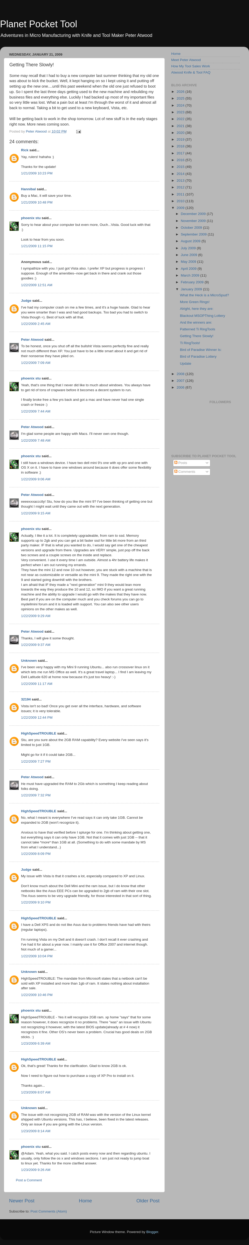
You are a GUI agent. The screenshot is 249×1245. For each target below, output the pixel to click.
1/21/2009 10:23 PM (37, 173)
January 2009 (192, 289)
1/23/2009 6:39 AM (35, 1043)
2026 (181, 92)
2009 (181, 208)
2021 (181, 126)
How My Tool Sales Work (190, 66)
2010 (181, 201)
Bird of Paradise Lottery (198, 356)
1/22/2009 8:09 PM (36, 854)
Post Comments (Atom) (49, 1211)
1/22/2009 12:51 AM (36, 285)
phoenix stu (31, 218)
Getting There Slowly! (196, 336)
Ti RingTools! (190, 343)
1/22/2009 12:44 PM (37, 717)
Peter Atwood (32, 340)
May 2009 (189, 262)
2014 (181, 174)
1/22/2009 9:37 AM (35, 645)
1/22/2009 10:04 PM (37, 956)
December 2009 (194, 214)
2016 (181, 160)
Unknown (29, 661)
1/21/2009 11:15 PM (37, 246)
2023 (181, 112)
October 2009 (192, 228)
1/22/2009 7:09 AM (35, 363)
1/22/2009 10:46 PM (37, 995)
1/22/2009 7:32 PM (36, 795)
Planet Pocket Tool (38, 24)
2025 (181, 98)
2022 (181, 119)
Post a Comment (29, 1180)
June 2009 (189, 255)
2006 (181, 387)
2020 (181, 133)
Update (185, 363)
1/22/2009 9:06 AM (35, 479)
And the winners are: (196, 322)
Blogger (152, 1232)
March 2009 (190, 275)
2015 (181, 167)
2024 (181, 105)
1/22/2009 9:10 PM (36, 902)
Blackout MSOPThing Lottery (202, 316)
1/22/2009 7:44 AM (35, 411)
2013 (181, 180)
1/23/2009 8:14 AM (35, 1131)
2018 (181, 146)
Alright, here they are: (196, 309)
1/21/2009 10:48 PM (37, 202)
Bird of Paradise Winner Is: (201, 350)
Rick (25, 150)
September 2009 (194, 234)
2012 (181, 187)
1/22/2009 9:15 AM (35, 513)
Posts (180, 463)
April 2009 (189, 269)
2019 (181, 139)
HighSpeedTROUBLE (38, 733)
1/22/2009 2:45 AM (35, 324)
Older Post (148, 1200)
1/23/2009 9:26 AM (35, 1170)
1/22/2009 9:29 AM (35, 616)
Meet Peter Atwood (186, 60)
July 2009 (189, 248)
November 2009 (194, 221)
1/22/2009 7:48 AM (35, 440)
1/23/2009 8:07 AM (35, 1092)
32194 (26, 699)
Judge (26, 301)
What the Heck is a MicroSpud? (204, 295)
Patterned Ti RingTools (197, 329)
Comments (184, 472)
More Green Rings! (195, 302)
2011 (181, 194)
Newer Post (21, 1200)
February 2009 (193, 282)
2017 (181, 153)
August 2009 (191, 241)
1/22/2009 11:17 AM (36, 684)
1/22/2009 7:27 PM (36, 761)
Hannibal (28, 189)
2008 (181, 374)
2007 (181, 381)
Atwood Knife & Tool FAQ (190, 72)
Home (85, 1200)
